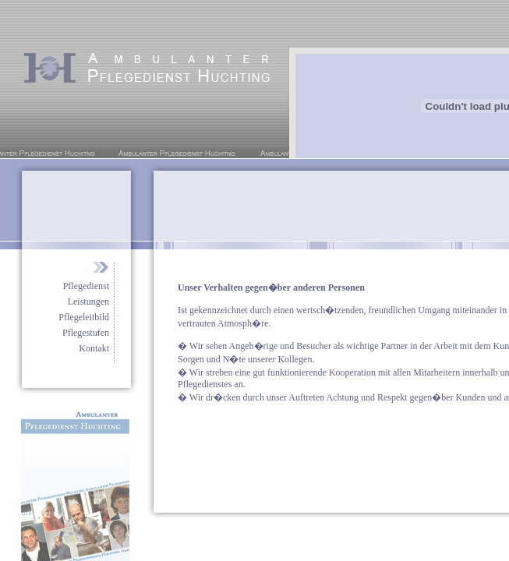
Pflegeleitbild (83, 317)
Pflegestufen (85, 332)
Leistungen (88, 301)
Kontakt (94, 348)
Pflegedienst (86, 285)
